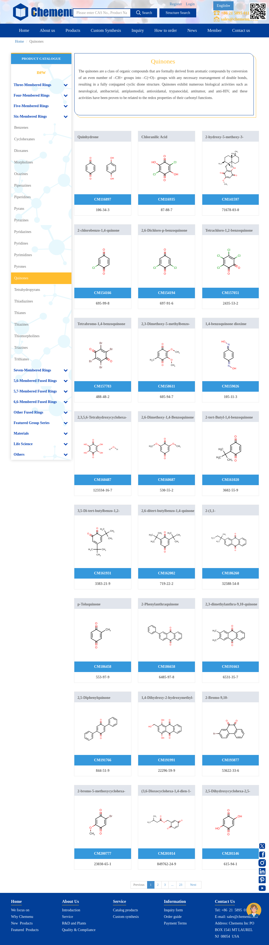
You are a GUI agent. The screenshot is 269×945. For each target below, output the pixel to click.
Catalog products (125, 910)
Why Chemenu (22, 917)
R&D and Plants (74, 923)
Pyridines (21, 243)
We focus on (20, 910)
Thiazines (21, 324)
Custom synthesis (126, 917)
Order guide (173, 917)
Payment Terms (175, 923)
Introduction (71, 910)
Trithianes (21, 359)
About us (47, 30)
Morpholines (23, 162)
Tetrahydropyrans (27, 290)
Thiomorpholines (26, 336)
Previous (138, 885)
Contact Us (225, 901)
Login (190, 4)
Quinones (21, 278)
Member (215, 30)
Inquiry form (173, 910)
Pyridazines (22, 232)
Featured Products (25, 930)
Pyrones (20, 266)
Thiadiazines (23, 301)
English (223, 6)
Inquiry (138, 30)
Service (67, 917)
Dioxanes (21, 151)
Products (72, 30)
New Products (22, 923)
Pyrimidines (23, 255)
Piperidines (22, 197)
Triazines (21, 348)
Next (193, 885)
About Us (70, 901)
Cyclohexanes (24, 139)
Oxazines (21, 174)
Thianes (20, 313)
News (192, 30)
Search (144, 12)
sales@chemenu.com (239, 19)
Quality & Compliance (79, 930)
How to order (165, 30)
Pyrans (19, 209)
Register (176, 4)
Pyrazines (21, 220)
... (172, 885)
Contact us (241, 30)
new (41, 72)
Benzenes (21, 128)
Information (175, 901)
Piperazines (22, 185)
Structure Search (178, 13)
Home (24, 30)
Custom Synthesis (106, 30)
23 (180, 885)
